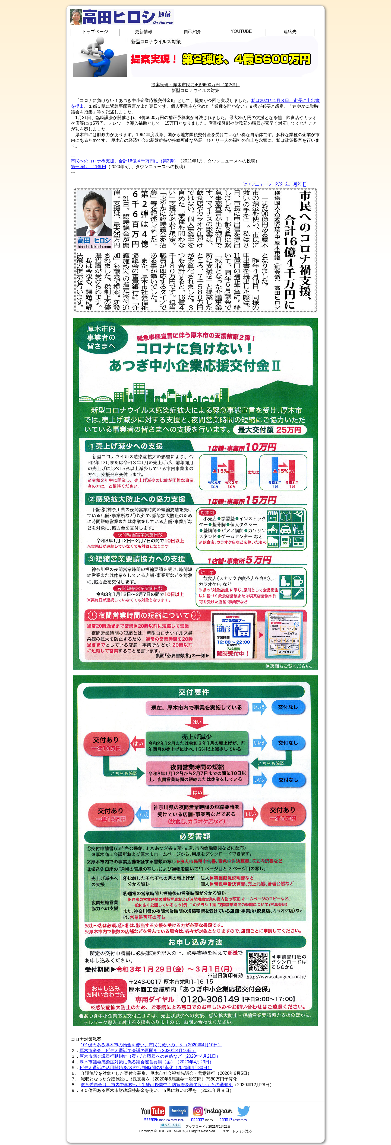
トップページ (95, 31)
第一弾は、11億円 (88, 166)
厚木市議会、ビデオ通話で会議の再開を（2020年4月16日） (138, 1050)
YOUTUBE (241, 31)
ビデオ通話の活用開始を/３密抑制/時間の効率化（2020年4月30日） (146, 1067)
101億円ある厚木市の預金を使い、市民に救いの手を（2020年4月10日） (151, 1045)
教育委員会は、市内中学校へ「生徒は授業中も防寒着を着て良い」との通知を (157, 1084)
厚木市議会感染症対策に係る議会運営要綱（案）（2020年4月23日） (147, 1062)
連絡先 (290, 31)
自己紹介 (192, 31)
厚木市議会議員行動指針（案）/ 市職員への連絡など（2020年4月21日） (150, 1056)
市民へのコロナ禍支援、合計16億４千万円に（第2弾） (124, 161)
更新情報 (143, 31)
